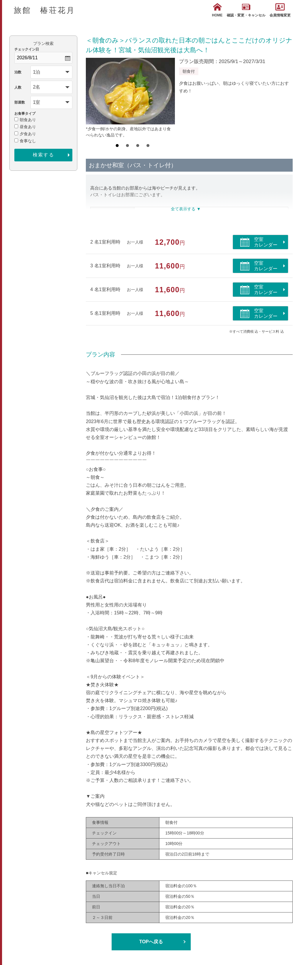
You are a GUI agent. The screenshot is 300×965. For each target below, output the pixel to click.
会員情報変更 (280, 10)
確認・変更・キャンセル (246, 10)
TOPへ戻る (151, 941)
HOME (217, 10)
